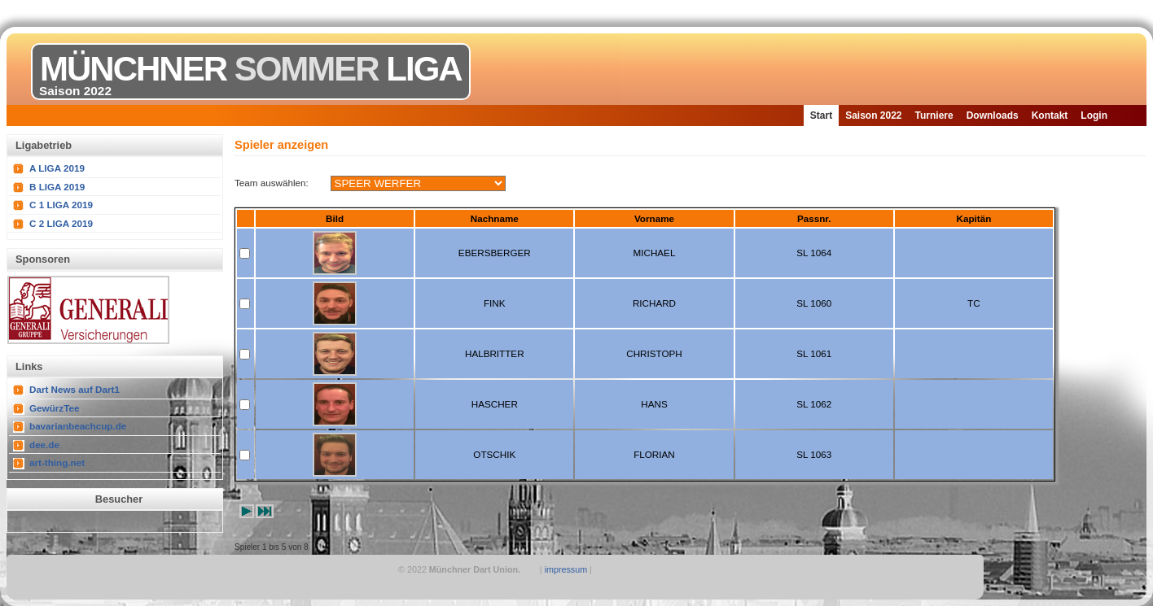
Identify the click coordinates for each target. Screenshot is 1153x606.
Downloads (993, 115)
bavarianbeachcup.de (77, 426)
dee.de (44, 444)
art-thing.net (57, 462)
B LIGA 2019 (57, 186)
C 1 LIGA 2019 (61, 204)
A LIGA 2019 (57, 168)
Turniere (934, 115)
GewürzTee (54, 408)
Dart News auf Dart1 (74, 389)
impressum (566, 569)
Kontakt (1050, 115)
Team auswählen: (272, 182)
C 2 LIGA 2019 (61, 223)
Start (821, 115)
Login (1094, 115)
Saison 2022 (873, 115)
